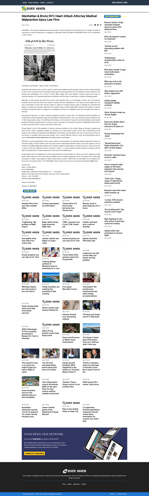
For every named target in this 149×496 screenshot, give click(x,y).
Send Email (29, 169)
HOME (25, 3)
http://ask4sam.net (34, 178)
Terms (112, 494)
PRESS (42, 3)
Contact (83, 484)
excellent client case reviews (38, 146)
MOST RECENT (33, 3)
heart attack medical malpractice (37, 137)
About (70, 484)
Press (64, 484)
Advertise (76, 484)
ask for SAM (89, 161)
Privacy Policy (121, 494)
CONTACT (50, 3)
